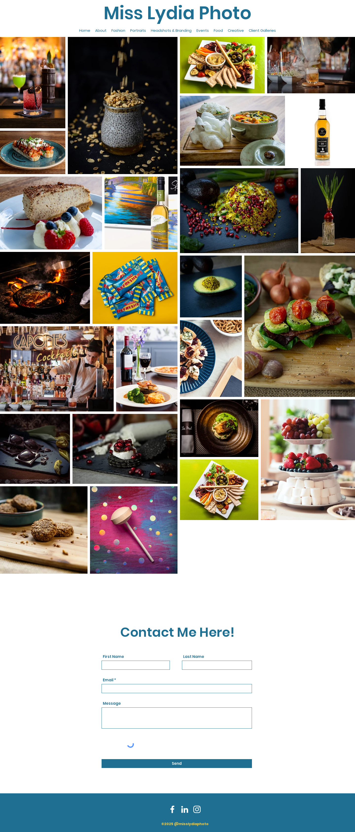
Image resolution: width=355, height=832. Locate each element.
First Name (113, 656)
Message (112, 703)
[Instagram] (197, 809)
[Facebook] (172, 809)
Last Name (193, 656)
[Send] (177, 763)
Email (108, 680)
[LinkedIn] (185, 809)
